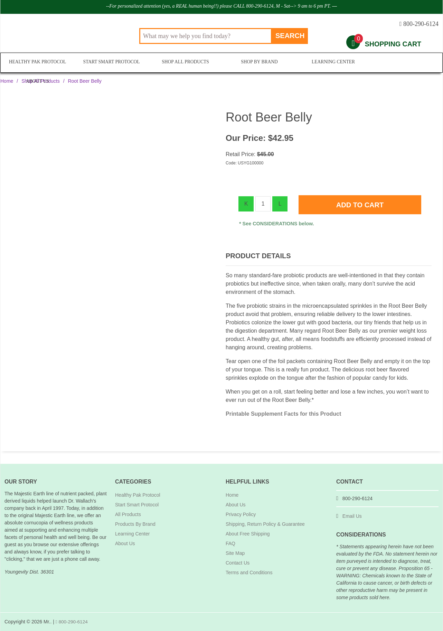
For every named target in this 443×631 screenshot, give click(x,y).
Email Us (352, 516)
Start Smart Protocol (111, 62)
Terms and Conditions (249, 572)
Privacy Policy (241, 514)
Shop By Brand (258, 62)
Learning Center (331, 62)
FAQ (230, 543)
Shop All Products (184, 62)
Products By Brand (135, 524)
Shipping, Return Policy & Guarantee (265, 524)
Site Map (235, 553)
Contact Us (237, 563)
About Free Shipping (248, 534)
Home (6, 81)
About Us (405, 62)
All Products (128, 514)
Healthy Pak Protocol (37, 62)
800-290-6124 (72, 621)
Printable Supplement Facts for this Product (283, 414)
